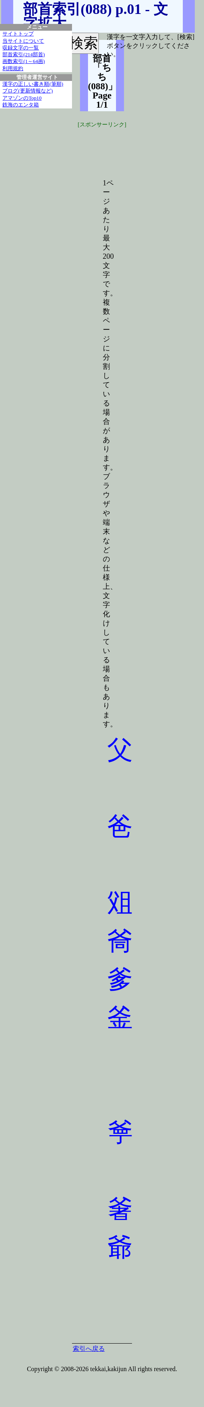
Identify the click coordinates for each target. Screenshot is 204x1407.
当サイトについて (23, 41)
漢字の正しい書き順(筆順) (32, 84)
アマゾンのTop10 (22, 98)
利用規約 (12, 68)
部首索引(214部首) (23, 54)
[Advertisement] (140, 149)
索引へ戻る (89, 1348)
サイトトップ (18, 34)
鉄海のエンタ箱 (20, 105)
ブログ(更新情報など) (27, 91)
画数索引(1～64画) (23, 61)
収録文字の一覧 (20, 48)
